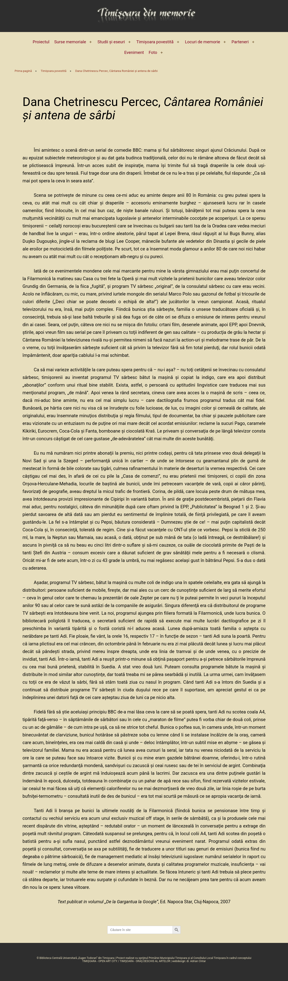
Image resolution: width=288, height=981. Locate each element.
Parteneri (240, 41)
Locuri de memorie (202, 41)
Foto (153, 52)
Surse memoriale (70, 41)
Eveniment (134, 52)
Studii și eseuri (111, 41)
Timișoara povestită (154, 41)
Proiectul (41, 41)
